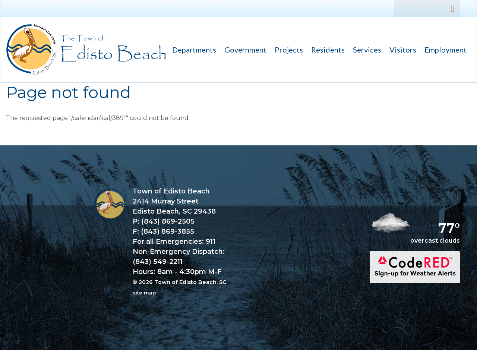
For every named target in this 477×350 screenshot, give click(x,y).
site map (144, 293)
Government (243, 50)
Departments (192, 50)
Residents (326, 50)
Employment (445, 49)
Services (365, 50)
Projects (289, 49)
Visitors (400, 50)
